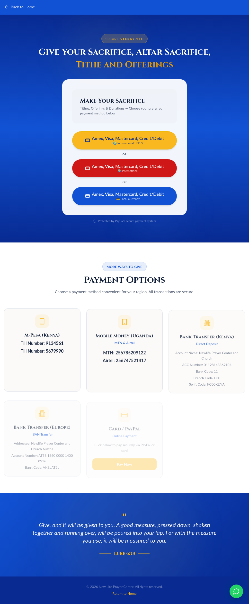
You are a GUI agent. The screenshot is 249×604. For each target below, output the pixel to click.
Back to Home (19, 6)
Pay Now (124, 459)
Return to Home (125, 593)
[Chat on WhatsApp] (236, 591)
